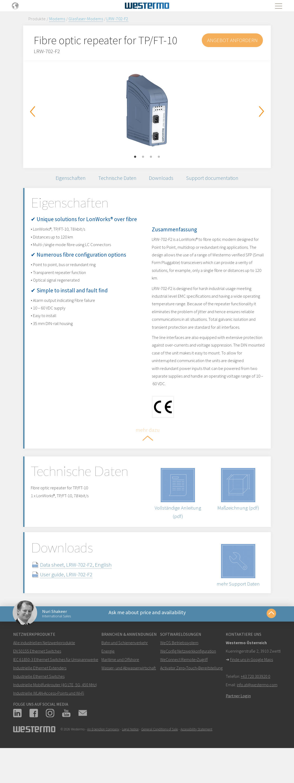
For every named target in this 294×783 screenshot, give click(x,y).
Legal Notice (130, 758)
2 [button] (143, 157)
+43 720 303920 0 (255, 705)
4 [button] (158, 157)
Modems (57, 19)
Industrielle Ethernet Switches (39, 705)
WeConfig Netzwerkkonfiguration (188, 680)
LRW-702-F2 (117, 19)
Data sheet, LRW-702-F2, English (84, 590)
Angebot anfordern (232, 40)
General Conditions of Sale (159, 758)
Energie (108, 680)
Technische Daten (116, 178)
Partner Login (238, 725)
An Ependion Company (103, 758)
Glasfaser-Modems (85, 19)
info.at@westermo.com (257, 713)
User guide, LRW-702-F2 (74, 600)
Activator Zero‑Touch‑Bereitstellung (191, 697)
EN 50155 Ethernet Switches (37, 680)
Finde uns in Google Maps (251, 688)
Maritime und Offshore (120, 688)
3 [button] (151, 157)
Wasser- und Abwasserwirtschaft (128, 697)
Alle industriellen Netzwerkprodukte (44, 671)
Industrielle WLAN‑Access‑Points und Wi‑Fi (48, 722)
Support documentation (217, 178)
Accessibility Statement (196, 758)
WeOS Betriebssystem (179, 671)
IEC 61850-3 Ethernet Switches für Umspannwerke (55, 688)
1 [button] (135, 157)
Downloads (163, 178)
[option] (147, 110)
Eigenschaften (66, 178)
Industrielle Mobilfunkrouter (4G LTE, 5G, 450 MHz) (55, 713)
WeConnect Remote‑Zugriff (184, 688)
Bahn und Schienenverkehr (124, 671)
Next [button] (261, 111)
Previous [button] (32, 111)
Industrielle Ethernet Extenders (39, 697)
